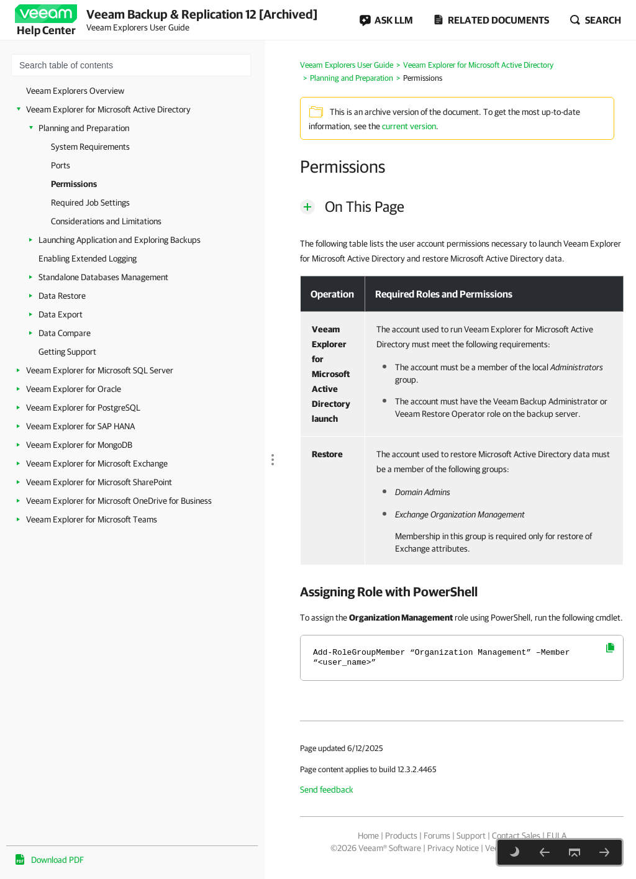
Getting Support (67, 352)
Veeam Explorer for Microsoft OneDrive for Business (119, 501)
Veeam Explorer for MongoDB (79, 445)
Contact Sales (516, 835)
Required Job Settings (90, 202)
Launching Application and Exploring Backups (120, 240)
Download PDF (57, 860)
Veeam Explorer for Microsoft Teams (91, 519)
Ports (60, 165)
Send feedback (326, 790)
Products (401, 835)
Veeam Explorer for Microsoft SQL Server (99, 370)
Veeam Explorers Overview (75, 91)
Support (471, 835)
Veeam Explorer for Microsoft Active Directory (108, 109)
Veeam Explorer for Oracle (73, 389)
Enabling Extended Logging (88, 258)
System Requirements (90, 147)
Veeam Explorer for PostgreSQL (83, 407)
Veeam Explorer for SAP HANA (80, 426)
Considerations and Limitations (106, 221)
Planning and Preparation (84, 128)
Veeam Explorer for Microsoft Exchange (97, 463)
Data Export (61, 314)
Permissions (74, 184)
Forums (437, 835)
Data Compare (65, 333)
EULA (556, 835)
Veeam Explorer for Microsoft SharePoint (99, 482)
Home (368, 835)
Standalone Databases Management (103, 277)
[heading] (462, 591)
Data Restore (62, 296)
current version (409, 126)
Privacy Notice (453, 848)
